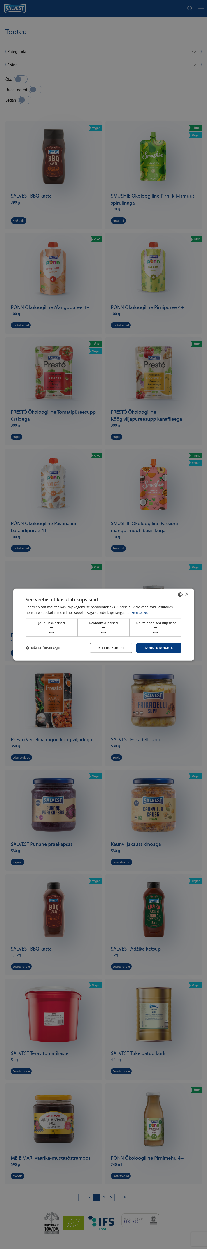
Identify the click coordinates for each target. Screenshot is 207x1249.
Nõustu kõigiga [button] (158, 648)
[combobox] (180, 594)
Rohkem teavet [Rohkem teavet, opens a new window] (137, 612)
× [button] (186, 594)
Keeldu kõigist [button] (109, 648)
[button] (43, 648)
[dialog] (103, 624)
